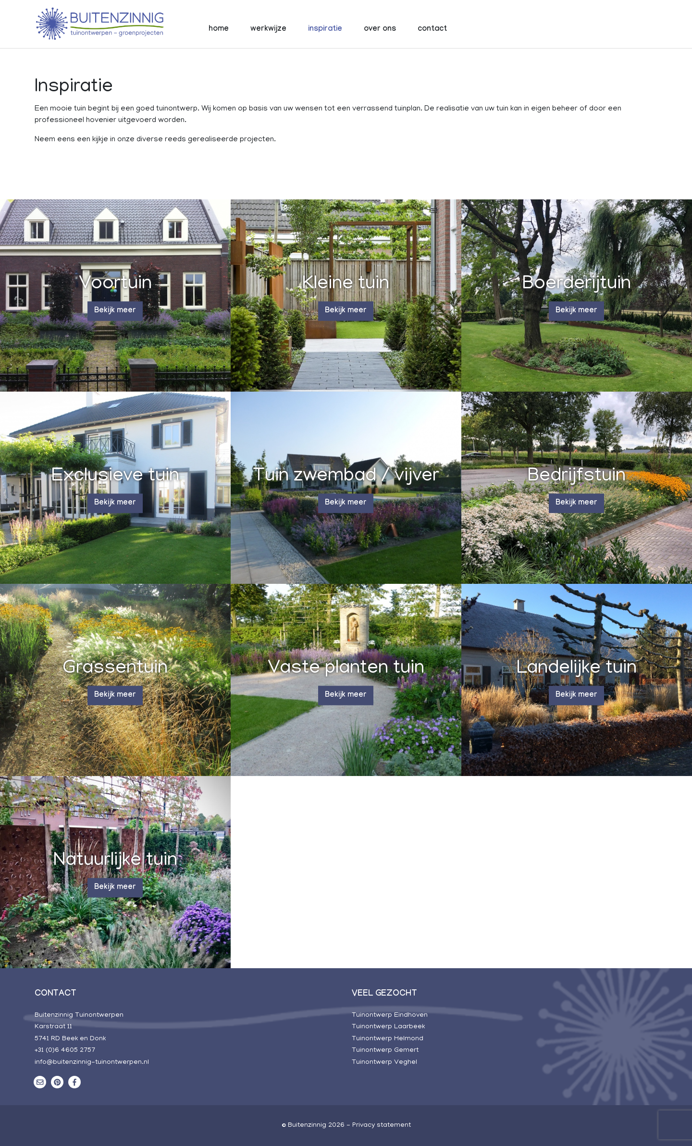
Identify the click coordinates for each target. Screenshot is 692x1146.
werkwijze (268, 29)
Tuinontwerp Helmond (387, 1039)
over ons (380, 29)
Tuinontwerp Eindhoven (390, 1015)
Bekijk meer (115, 311)
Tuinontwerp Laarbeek (388, 1027)
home (219, 29)
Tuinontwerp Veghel (384, 1062)
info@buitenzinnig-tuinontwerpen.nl (92, 1062)
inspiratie (325, 29)
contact (432, 29)
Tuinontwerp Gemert (385, 1050)
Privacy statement (381, 1125)
